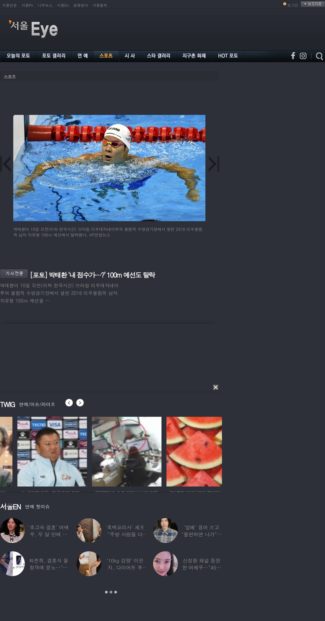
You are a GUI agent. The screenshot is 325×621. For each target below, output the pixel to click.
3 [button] (115, 592)
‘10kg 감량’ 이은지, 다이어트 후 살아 (125, 567)
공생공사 (81, 5)
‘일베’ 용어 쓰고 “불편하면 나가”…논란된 (201, 534)
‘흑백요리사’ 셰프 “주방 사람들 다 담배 (125, 534)
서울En (63, 5)
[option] (87, 450)
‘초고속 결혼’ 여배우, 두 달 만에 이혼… (48, 534)
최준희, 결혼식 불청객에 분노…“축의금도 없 (48, 567)
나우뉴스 (45, 5)
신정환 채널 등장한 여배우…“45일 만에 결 (201, 567)
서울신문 (9, 5)
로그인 (292, 5)
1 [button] (106, 592)
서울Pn (27, 5)
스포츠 (10, 76)
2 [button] (111, 592)
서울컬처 (100, 5)
